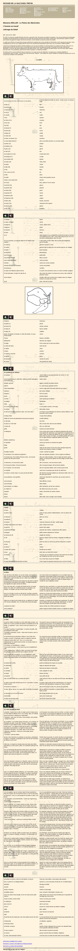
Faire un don (9, 11)
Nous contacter (67, 10)
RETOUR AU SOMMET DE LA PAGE (12, 941)
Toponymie (38, 15)
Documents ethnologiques (38, 14)
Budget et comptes (26, 11)
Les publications (53, 10)
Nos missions (10, 9)
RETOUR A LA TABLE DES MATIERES (13, 946)
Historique (23, 9)
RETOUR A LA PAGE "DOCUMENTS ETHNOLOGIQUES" (17, 943)
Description (24, 10)
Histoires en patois (40, 11)
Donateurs (23, 13)
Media (64, 11)
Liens (64, 9)
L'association (52, 9)
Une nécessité (10, 10)
